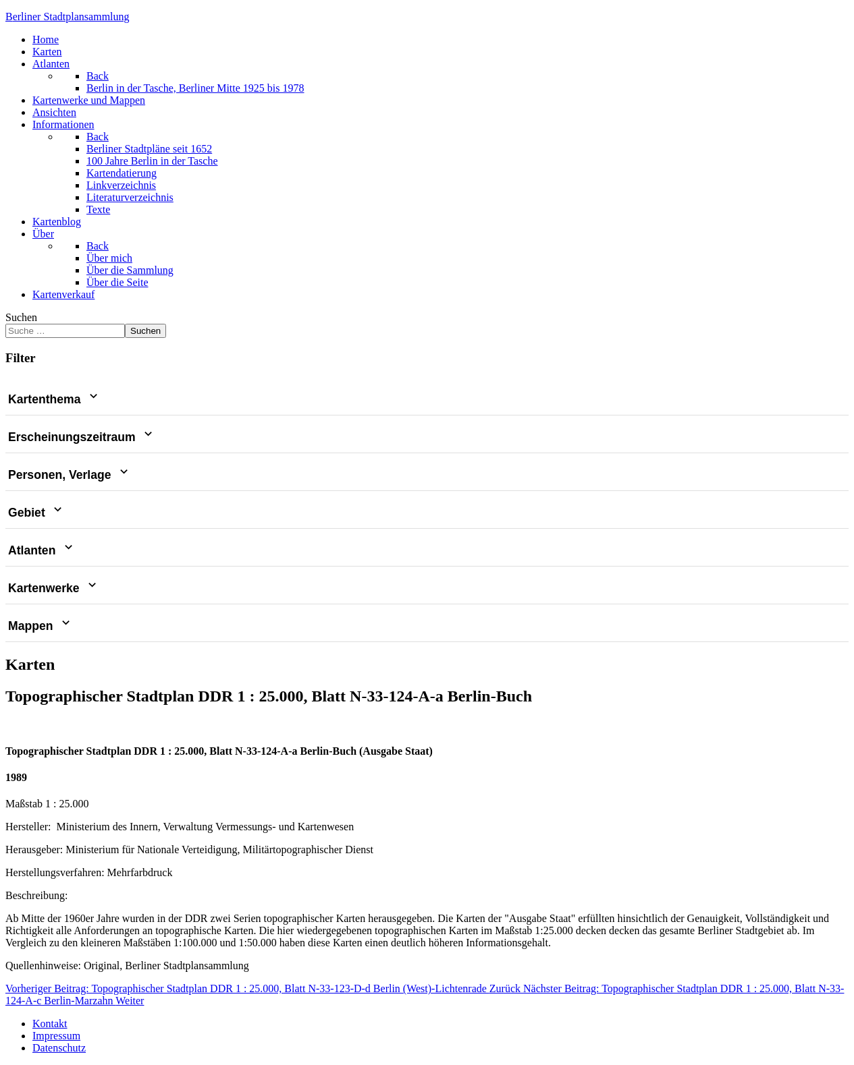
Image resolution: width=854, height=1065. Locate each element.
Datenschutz (59, 1048)
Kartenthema (54, 399)
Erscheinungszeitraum (81, 437)
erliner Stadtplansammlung (67, 16)
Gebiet (36, 512)
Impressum (56, 1035)
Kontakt (50, 1023)
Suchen (21, 317)
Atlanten (42, 550)
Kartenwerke (53, 588)
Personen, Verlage (69, 475)
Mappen (40, 626)
